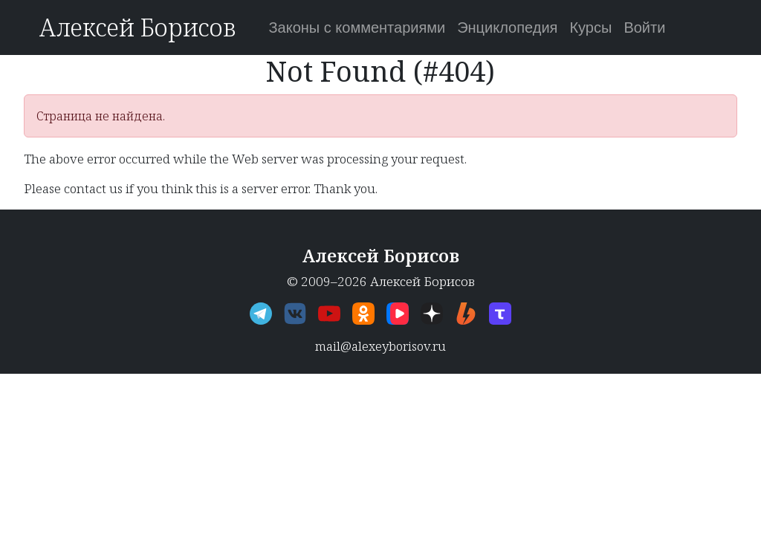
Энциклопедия (507, 27)
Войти (644, 27)
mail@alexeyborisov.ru (380, 345)
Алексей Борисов (137, 27)
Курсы (590, 27)
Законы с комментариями (356, 27)
